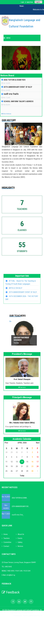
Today (22, 476)
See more (22, 387)
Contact (5, 546)
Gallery (19, 542)
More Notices (6, 114)
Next (37, 443)
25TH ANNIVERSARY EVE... (21, 506)
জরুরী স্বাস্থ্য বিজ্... (18, 515)
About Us (20, 534)
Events (19, 538)
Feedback (11, 592)
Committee (6, 542)
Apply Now (30, 2)
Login (22, 2)
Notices (19, 546)
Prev (6, 443)
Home (5, 534)
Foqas (25, 613)
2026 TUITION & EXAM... (20, 498)
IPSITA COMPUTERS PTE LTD (32, 616)
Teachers (6, 538)
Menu (7, 38)
